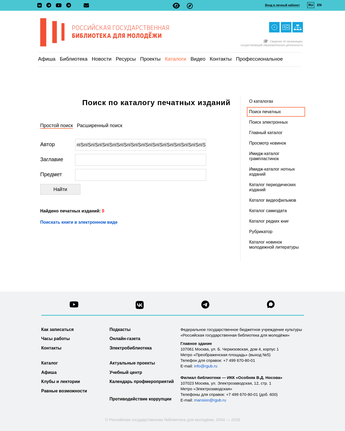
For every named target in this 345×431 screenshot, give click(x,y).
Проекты (150, 59)
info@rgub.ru (205, 366)
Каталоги (175, 59)
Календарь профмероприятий (142, 381)
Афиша (46, 59)
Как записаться (57, 329)
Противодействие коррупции (141, 399)
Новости (102, 59)
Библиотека (73, 59)
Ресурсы (126, 59)
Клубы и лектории (60, 381)
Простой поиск (56, 125)
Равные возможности (64, 391)
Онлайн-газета (125, 338)
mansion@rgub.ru (210, 400)
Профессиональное (259, 59)
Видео (198, 59)
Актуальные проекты (132, 363)
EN (319, 5)
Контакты (221, 59)
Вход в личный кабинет (282, 5)
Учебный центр (126, 372)
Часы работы (55, 338)
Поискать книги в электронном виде (78, 222)
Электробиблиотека (131, 348)
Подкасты (120, 329)
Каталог (49, 363)
